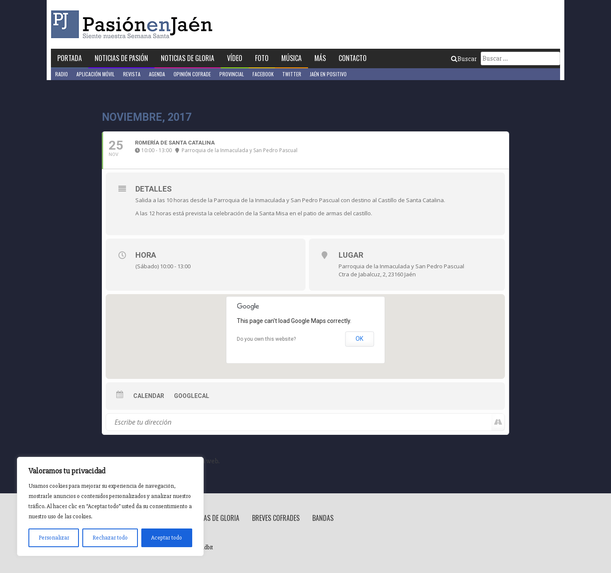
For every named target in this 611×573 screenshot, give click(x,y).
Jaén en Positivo (328, 74)
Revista (131, 74)
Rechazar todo (110, 537)
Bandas (323, 518)
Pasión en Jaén (134, 24)
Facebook (263, 74)
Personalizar (54, 537)
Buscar (463, 59)
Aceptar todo (166, 537)
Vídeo (234, 58)
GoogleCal (191, 395)
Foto (262, 58)
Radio (61, 74)
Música (291, 58)
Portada (69, 58)
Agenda (157, 74)
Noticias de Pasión (121, 58)
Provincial (231, 74)
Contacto (353, 58)
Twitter (291, 74)
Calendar (148, 395)
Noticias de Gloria (187, 58)
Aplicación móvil (95, 74)
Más (320, 58)
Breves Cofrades (276, 518)
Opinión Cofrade (192, 74)
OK (359, 338)
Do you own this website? (266, 339)
